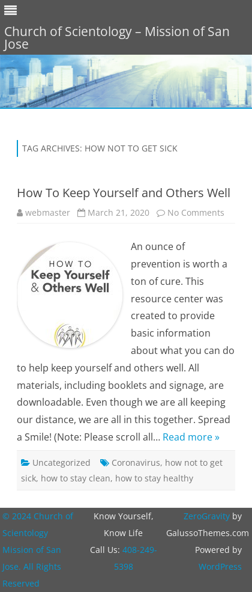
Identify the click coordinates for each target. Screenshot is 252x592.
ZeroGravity (207, 516)
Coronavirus (136, 462)
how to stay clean (75, 478)
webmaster (47, 212)
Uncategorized (61, 462)
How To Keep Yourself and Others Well (123, 193)
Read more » (191, 437)
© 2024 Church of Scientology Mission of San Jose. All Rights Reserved (37, 549)
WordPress (220, 566)
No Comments (195, 212)
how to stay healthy (154, 478)
